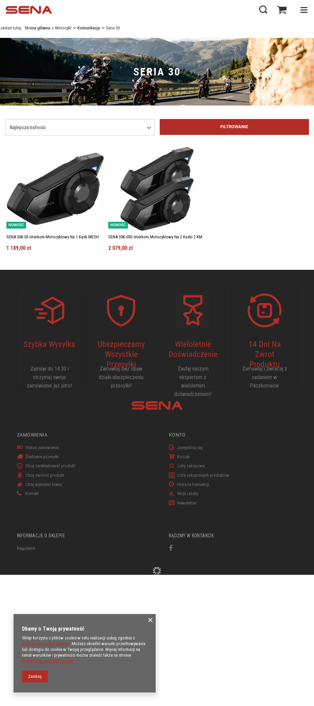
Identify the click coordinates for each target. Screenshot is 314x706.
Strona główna (37, 27)
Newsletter (186, 502)
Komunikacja (88, 27)
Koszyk (183, 456)
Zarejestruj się (189, 447)
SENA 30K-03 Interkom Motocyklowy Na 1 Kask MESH (52, 236)
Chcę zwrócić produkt (44, 475)
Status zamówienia (42, 447)
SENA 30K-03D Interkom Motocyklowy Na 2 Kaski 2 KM (155, 236)
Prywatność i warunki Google (47, 660)
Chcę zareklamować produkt (50, 465)
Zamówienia (32, 435)
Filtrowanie (234, 126)
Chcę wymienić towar (43, 484)
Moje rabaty (187, 493)
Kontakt (32, 493)
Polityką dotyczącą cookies (46, 643)
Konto (177, 435)
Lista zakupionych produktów (203, 475)
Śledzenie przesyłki (42, 456)
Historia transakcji (193, 484)
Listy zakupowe (191, 465)
